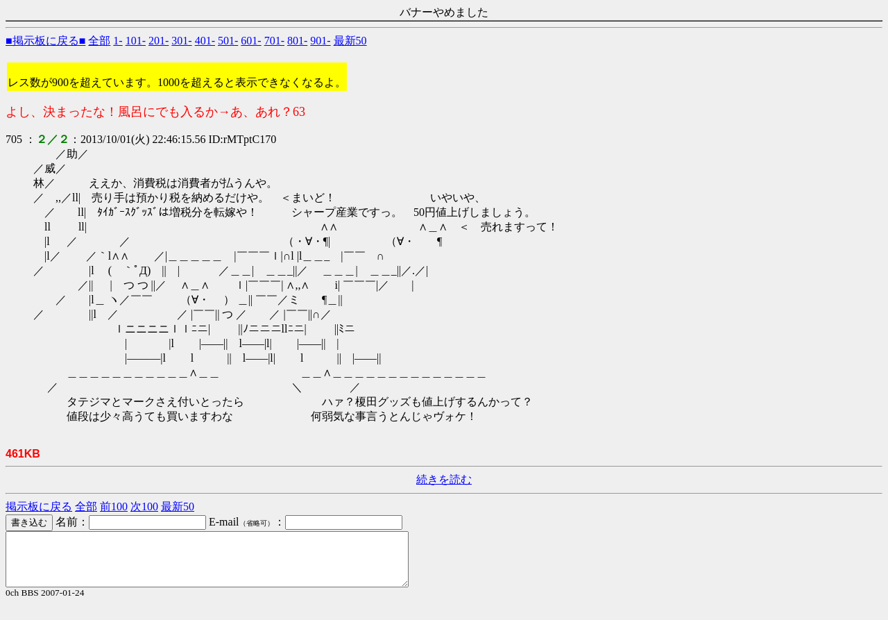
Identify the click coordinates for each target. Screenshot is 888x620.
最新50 (350, 41)
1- (117, 41)
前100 (114, 506)
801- (297, 41)
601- (251, 41)
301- (181, 41)
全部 (99, 41)
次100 (144, 506)
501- (228, 41)
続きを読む (444, 479)
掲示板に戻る (39, 506)
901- (320, 41)
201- (158, 41)
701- (274, 41)
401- (205, 41)
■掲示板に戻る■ (45, 41)
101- (136, 41)
